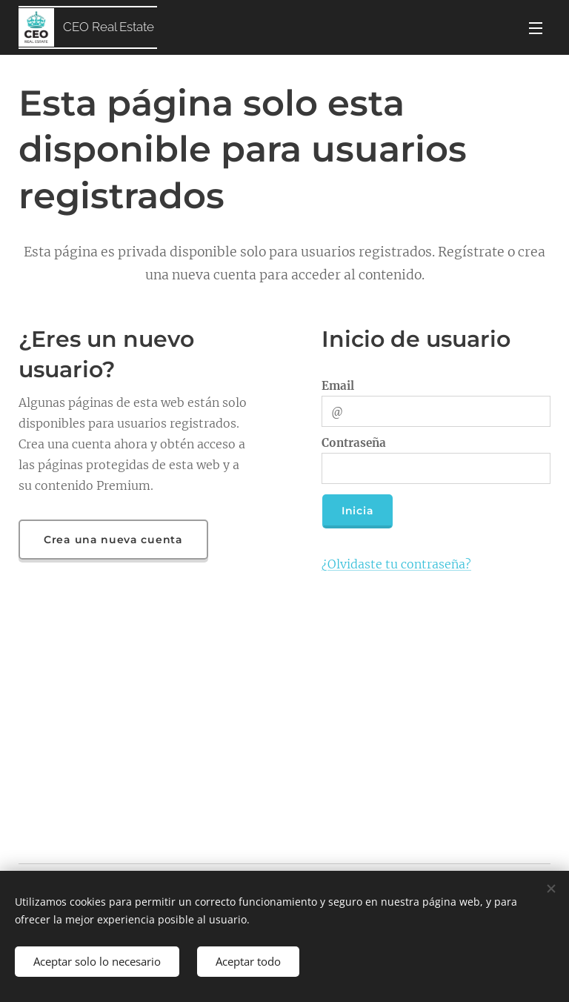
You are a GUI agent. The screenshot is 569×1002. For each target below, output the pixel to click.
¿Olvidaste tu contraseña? (396, 564)
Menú (535, 28)
